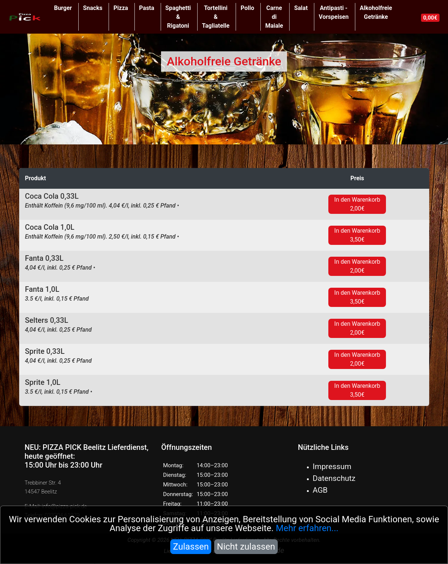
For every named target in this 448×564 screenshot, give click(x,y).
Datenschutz (334, 478)
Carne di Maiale (274, 16)
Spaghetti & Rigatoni (178, 16)
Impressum (332, 466)
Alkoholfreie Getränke (376, 12)
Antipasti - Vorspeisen (334, 12)
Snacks (92, 7)
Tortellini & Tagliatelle (216, 16)
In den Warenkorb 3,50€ (357, 235)
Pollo (247, 7)
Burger (63, 7)
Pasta (146, 7)
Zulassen (191, 546)
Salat (301, 7)
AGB (320, 490)
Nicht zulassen (246, 546)
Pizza (120, 7)
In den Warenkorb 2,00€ (357, 204)
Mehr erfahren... (307, 528)
